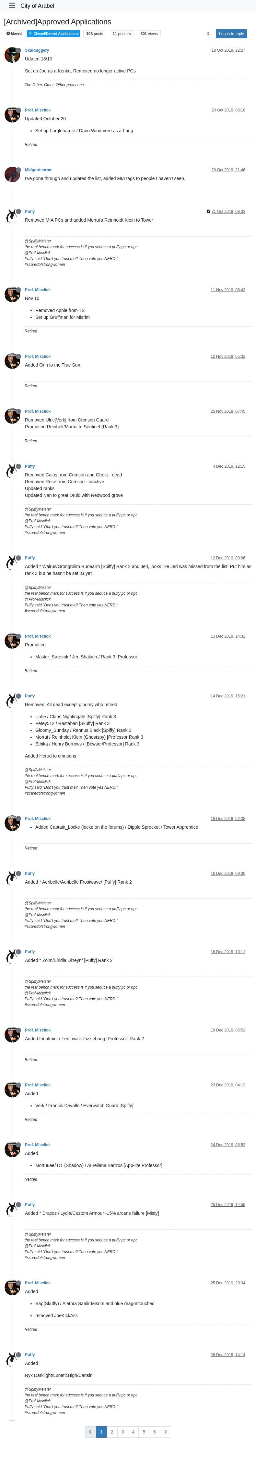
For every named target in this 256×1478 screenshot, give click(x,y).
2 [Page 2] (112, 1431)
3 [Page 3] (123, 1431)
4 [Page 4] (133, 1431)
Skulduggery (37, 50)
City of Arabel (37, 6)
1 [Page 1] (101, 1431)
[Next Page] (165, 1432)
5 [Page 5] (144, 1431)
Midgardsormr (38, 170)
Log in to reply (231, 34)
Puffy (30, 211)
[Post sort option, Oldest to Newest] (208, 33)
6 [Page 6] (154, 1431)
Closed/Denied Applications (54, 34)
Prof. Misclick (38, 110)
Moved (14, 34)
